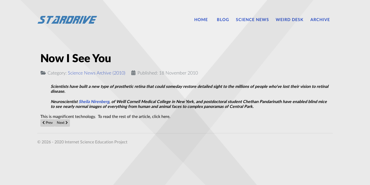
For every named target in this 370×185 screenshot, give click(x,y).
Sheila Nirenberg (94, 102)
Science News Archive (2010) (96, 73)
